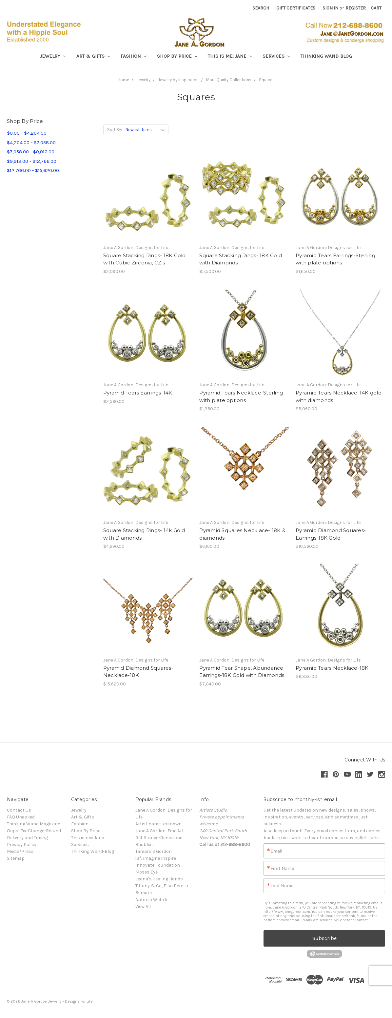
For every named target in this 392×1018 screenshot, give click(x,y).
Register (355, 8)
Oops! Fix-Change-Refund (34, 831)
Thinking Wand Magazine (33, 824)
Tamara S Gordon (153, 851)
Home (123, 79)
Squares (267, 79)
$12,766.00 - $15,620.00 (33, 170)
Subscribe (324, 938)
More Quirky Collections (228, 79)
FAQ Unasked (21, 817)
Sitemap (16, 858)
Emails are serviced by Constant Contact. (334, 920)
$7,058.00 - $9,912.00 (30, 152)
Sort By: (114, 129)
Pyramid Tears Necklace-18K (332, 668)
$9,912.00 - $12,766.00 (31, 161)
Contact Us (19, 810)
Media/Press (20, 851)
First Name (282, 868)
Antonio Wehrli (151, 899)
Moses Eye (146, 872)
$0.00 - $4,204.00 (27, 133)
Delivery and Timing (27, 837)
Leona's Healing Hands (159, 879)
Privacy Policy (21, 844)
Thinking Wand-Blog (326, 56)
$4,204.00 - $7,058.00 (31, 142)
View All (143, 906)
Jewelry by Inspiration (178, 79)
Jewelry (53, 56)
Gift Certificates (295, 8)
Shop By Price (177, 56)
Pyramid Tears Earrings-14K (137, 393)
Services (276, 56)
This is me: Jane (230, 56)
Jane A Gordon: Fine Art (159, 831)
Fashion (134, 56)
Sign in (330, 8)
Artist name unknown (158, 824)
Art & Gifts (93, 56)
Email (276, 851)
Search (260, 8)
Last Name (281, 886)
